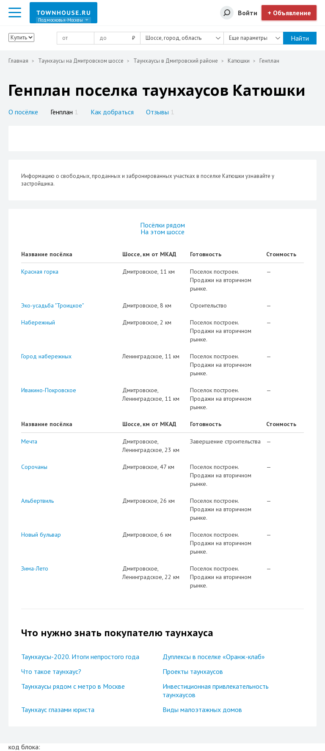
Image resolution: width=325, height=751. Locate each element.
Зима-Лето (34, 568)
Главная (18, 60)
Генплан (64, 111)
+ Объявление (289, 12)
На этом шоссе (162, 231)
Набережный (38, 322)
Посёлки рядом (162, 225)
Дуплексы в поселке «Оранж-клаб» (213, 656)
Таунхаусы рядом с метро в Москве (73, 686)
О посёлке (23, 111)
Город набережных (46, 356)
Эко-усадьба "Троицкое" (52, 305)
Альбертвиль (37, 500)
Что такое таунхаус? (51, 671)
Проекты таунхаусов (192, 671)
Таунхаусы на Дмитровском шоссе (81, 60)
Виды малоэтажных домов (202, 709)
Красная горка (39, 271)
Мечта (29, 441)
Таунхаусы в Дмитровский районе (175, 60)
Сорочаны (34, 467)
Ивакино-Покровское (48, 390)
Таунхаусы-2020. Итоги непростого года (80, 656)
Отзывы (160, 111)
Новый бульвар (41, 534)
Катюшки (239, 60)
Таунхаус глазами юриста (57, 709)
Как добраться (112, 111)
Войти (247, 12)
